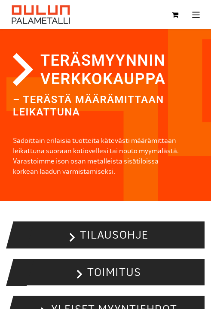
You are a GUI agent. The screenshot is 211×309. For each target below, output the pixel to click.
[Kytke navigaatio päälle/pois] (196, 14)
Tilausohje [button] (114, 234)
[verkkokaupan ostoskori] (175, 14)
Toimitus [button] (114, 272)
